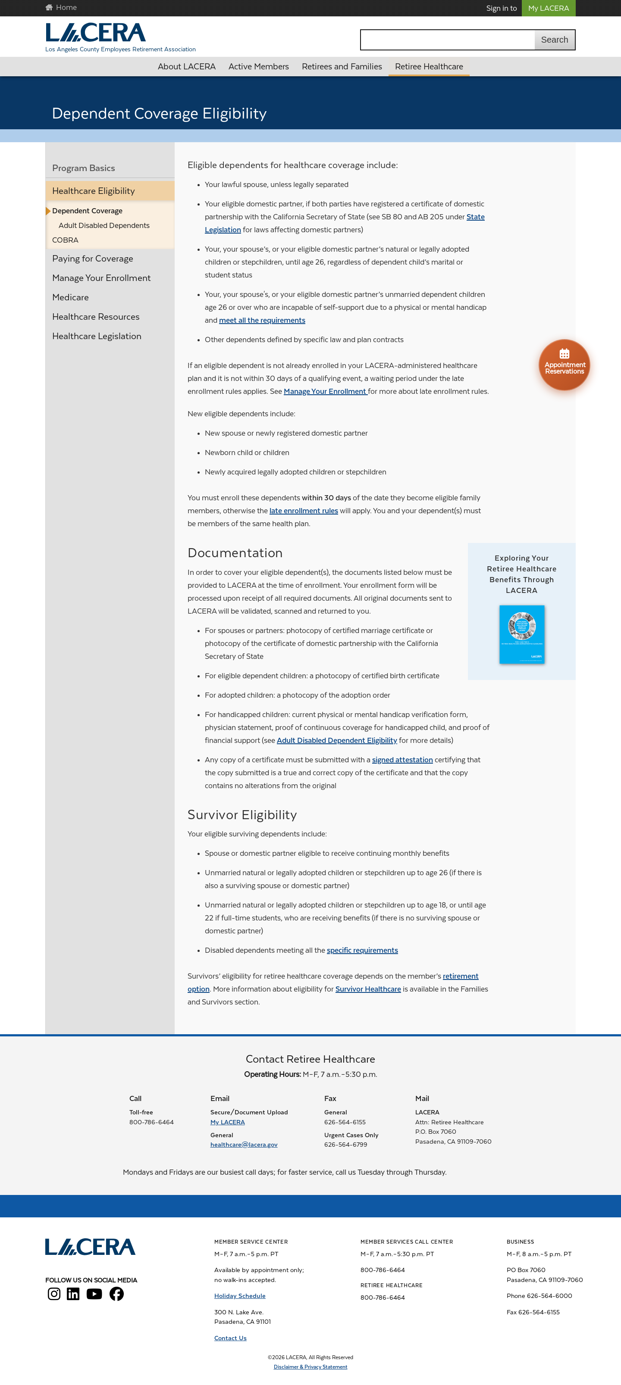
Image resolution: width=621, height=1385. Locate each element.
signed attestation (402, 759)
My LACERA (548, 8)
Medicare (70, 297)
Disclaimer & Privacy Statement (311, 1367)
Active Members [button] (259, 67)
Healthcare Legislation (96, 336)
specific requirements (362, 950)
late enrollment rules (304, 510)
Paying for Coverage (92, 258)
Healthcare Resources (96, 317)
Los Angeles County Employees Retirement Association (120, 49)
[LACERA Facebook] (117, 1297)
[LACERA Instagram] (54, 1297)
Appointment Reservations (565, 361)
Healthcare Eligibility (93, 191)
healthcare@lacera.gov (244, 1144)
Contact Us (230, 1338)
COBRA (65, 240)
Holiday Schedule (240, 1295)
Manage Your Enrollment (101, 278)
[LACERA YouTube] (94, 1297)
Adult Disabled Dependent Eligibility (337, 740)
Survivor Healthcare (368, 989)
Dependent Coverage (87, 210)
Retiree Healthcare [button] (429, 67)
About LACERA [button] (187, 67)
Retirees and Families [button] (342, 67)
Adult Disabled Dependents (104, 225)
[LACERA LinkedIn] (73, 1297)
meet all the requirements (262, 320)
